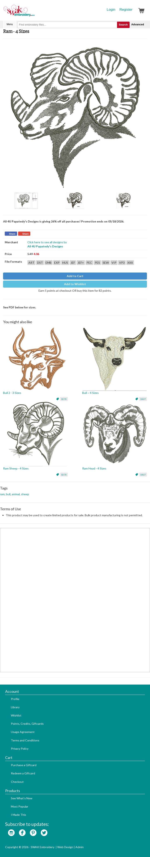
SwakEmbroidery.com (34, 12)
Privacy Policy (19, 748)
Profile (15, 699)
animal (16, 494)
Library (15, 707)
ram (2, 494)
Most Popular (19, 806)
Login (111, 10)
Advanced (137, 24)
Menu (10, 24)
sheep (25, 494)
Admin (79, 847)
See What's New (21, 798)
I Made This (18, 814)
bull (8, 494)
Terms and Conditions (25, 740)
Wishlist (16, 715)
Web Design (65, 847)
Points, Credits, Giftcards (27, 723)
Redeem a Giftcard (23, 773)
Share (12, 234)
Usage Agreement (23, 732)
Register (126, 10)
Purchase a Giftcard (23, 765)
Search (123, 24)
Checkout (17, 781)
